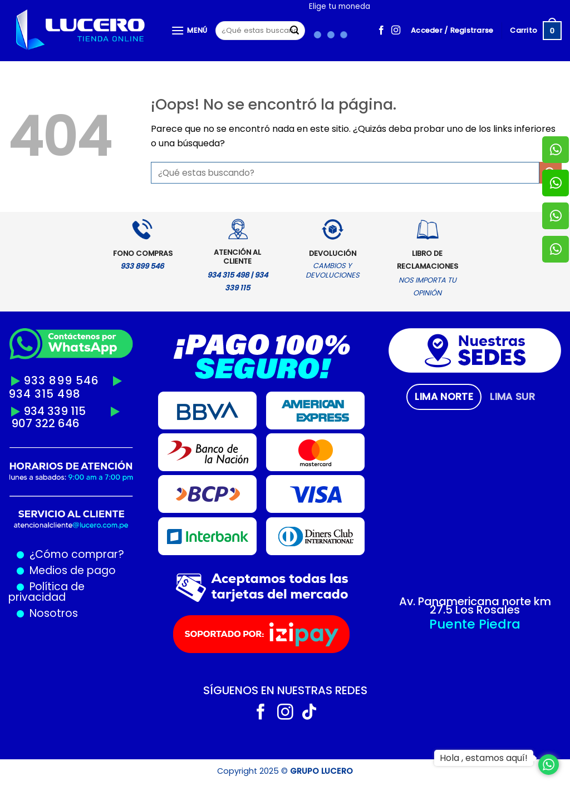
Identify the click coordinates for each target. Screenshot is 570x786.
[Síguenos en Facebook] (381, 31)
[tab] (443, 396)
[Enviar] (294, 30)
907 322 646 (45, 423)
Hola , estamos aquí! (484, 758)
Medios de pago (70, 570)
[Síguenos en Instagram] (395, 31)
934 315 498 (44, 394)
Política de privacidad (46, 592)
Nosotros (54, 613)
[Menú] (189, 30)
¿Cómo (49, 554)
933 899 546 (61, 380)
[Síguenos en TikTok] (309, 713)
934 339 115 (54, 411)
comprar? (96, 554)
